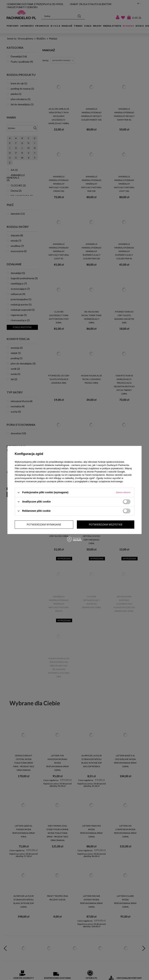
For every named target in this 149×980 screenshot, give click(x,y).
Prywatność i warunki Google (109, 471)
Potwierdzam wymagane (44, 524)
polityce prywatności (112, 468)
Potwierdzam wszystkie (105, 524)
